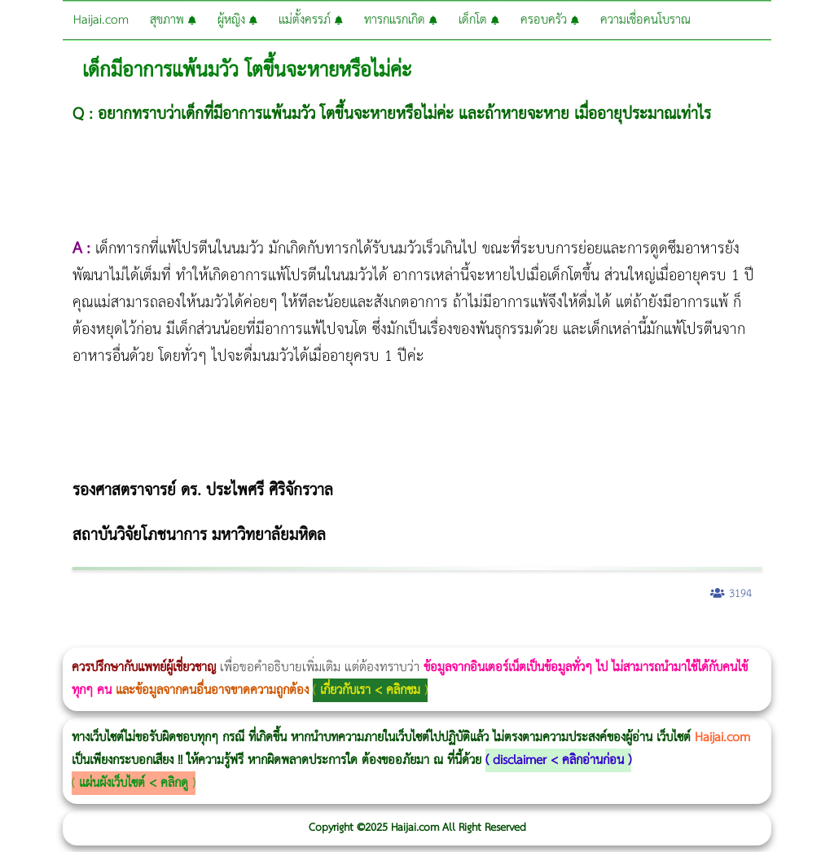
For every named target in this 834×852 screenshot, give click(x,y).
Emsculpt (457, 636)
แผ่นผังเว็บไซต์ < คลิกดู (133, 783)
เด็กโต (479, 20)
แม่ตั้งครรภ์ (311, 20)
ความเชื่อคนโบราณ (645, 20)
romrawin (500, 636)
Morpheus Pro (427, 636)
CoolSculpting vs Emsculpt (299, 636)
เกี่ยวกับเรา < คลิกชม (370, 690)
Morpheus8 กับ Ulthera (248, 636)
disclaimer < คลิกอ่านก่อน (558, 760)
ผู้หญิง (237, 20)
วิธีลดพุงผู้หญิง (290, 636)
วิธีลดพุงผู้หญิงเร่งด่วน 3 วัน (230, 636)
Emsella (440, 636)
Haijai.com (101, 20)
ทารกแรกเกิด (400, 20)
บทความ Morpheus (482, 636)
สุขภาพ (173, 20)
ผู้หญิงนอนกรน (81, 636)
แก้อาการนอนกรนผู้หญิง (164, 636)
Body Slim (235, 636)
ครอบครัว (549, 20)
